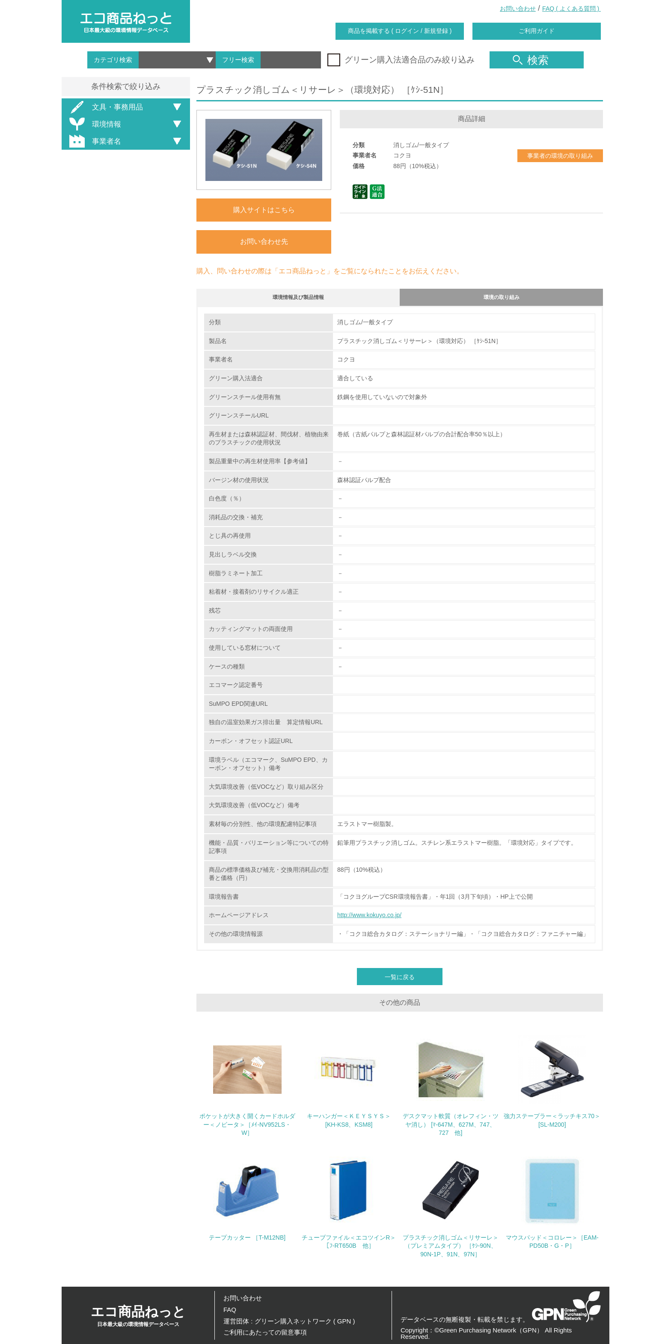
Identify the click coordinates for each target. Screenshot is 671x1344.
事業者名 (93, 141)
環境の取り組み (502, 299)
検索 (531, 60)
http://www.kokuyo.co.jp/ (369, 919)
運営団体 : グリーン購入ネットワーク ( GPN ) (289, 1321)
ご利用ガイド (537, 30)
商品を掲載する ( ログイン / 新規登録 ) (400, 30)
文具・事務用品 (104, 107)
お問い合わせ (518, 8)
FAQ (229, 1309)
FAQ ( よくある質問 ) (571, 8)
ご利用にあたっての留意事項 (265, 1332)
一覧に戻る (400, 981)
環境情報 (93, 124)
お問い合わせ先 (264, 241)
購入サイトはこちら (264, 209)
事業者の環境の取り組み (560, 155)
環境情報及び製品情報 (298, 299)
